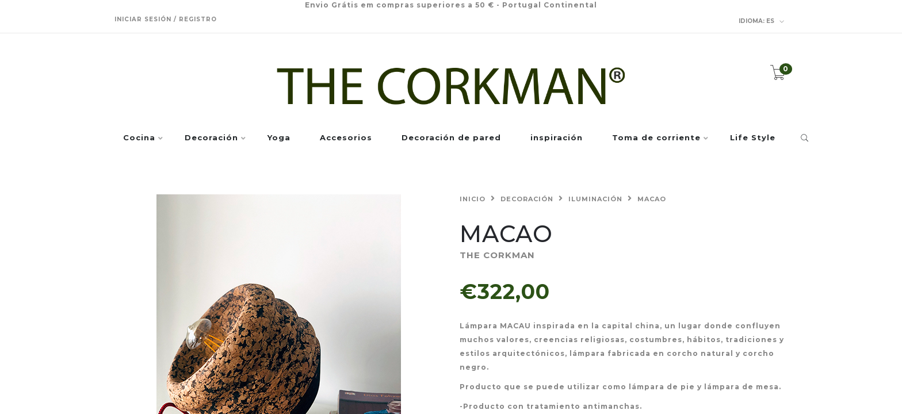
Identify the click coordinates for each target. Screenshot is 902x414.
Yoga (279, 138)
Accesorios (346, 138)
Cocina (139, 138)
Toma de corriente (656, 138)
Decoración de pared (451, 138)
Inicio (473, 199)
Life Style (752, 138)
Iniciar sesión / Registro (165, 19)
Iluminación (595, 199)
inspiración (556, 138)
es (762, 21)
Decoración (211, 138)
